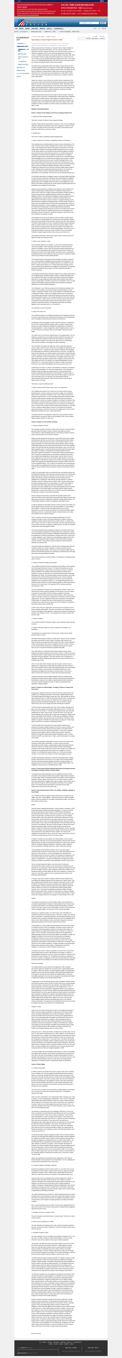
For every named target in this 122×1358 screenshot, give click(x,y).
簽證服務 (27, 28)
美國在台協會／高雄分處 (93, 1347)
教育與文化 (49, 28)
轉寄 (96, 36)
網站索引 (61, 1344)
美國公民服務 (34, 28)
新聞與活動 (42, 28)
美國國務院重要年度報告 (36, 31)
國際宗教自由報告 (22, 54)
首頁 (16, 28)
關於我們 (21, 28)
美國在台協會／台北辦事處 (71, 1347)
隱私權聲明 (23, 1353)
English (19, 1)
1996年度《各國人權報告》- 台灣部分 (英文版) (69, 31)
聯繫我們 (102, 1)
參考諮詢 (19, 76)
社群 (99, 28)
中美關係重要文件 (21, 43)
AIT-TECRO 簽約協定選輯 (23, 73)
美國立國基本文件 (21, 67)
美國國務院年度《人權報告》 (50, 31)
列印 (103, 36)
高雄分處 (104, 28)
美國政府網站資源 (21, 70)
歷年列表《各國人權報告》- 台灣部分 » (96, 38)
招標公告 (72, 1344)
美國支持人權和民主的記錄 (23, 57)
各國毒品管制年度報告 (23, 64)
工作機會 (50, 1344)
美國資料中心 (24, 1347)
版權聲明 (19, 1353)
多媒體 (94, 28)
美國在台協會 (32, 7)
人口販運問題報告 (22, 61)
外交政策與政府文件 (58, 28)
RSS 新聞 (56, 1344)
